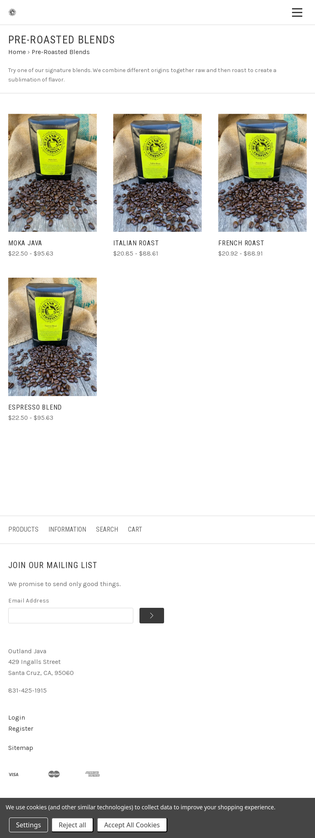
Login (16, 717)
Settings (28, 824)
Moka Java (25, 243)
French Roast (241, 243)
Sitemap (20, 748)
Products (23, 529)
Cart (135, 529)
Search (107, 529)
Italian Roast (136, 243)
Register (20, 728)
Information (67, 529)
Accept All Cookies (132, 824)
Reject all (72, 824)
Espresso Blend (35, 407)
